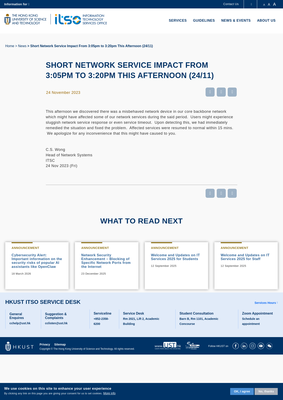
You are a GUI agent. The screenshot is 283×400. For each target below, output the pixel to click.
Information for (15, 4)
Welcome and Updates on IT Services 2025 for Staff (245, 257)
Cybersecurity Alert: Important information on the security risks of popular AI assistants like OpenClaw (36, 263)
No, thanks (266, 391)
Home (9, 46)
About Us (266, 20)
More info (109, 393)
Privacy (45, 350)
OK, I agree (242, 391)
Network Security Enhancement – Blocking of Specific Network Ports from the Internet (105, 261)
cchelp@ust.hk (19, 329)
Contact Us (231, 4)
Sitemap (60, 350)
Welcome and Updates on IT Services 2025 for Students (175, 259)
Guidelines (204, 20)
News (22, 46)
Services (178, 20)
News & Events (236, 20)
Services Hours (265, 309)
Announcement (27, 248)
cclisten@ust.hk (56, 329)
